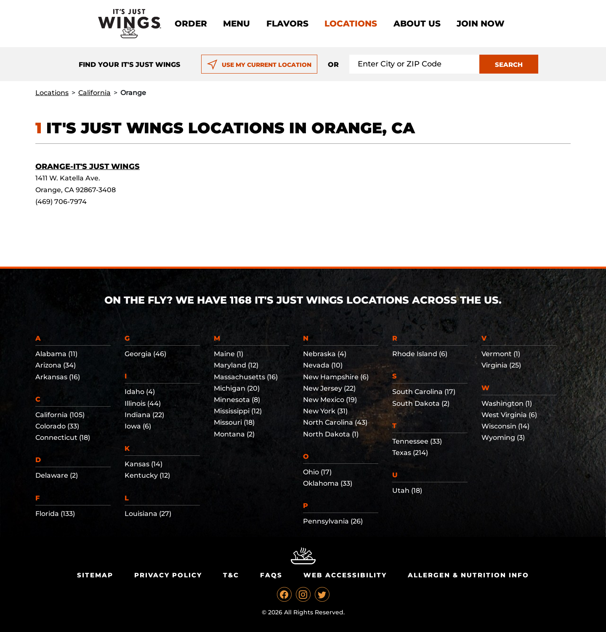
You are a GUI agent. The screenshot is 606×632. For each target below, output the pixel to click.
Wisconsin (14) (505, 426)
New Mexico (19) (330, 400)
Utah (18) (407, 490)
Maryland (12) (236, 365)
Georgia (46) (145, 354)
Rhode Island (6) (419, 354)
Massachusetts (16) (246, 377)
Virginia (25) (501, 365)
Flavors (287, 24)
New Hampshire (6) (336, 377)
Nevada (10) (323, 365)
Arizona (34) (55, 365)
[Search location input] (414, 64)
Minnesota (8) (237, 400)
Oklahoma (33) (327, 483)
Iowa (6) (138, 426)
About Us (417, 24)
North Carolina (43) (335, 422)
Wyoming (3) (503, 438)
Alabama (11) (56, 354)
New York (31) (325, 411)
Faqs (271, 575)
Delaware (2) (56, 475)
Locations (350, 24)
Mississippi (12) (238, 411)
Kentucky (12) (147, 475)
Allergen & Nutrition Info (468, 575)
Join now (481, 24)
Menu (236, 24)
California (94, 93)
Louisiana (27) (148, 514)
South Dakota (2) (420, 403)
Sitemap (95, 575)
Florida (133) (55, 514)
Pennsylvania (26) (333, 521)
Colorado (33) (57, 426)
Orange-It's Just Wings (87, 166)
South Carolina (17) (423, 392)
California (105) (60, 415)
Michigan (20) (237, 388)
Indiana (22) (144, 415)
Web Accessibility (345, 575)
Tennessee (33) (417, 441)
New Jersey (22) (329, 388)
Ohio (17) (317, 472)
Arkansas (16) (57, 377)
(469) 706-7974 (61, 202)
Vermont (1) (500, 354)
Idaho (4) (140, 392)
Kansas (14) (143, 464)
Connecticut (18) (62, 438)
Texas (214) (410, 453)
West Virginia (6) (509, 415)
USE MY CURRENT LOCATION (259, 64)
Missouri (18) (234, 422)
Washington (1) (506, 403)
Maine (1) (228, 354)
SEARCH (509, 65)
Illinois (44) (143, 403)
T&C (231, 575)
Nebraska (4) (324, 354)
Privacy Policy (168, 575)
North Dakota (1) (331, 434)
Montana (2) (234, 434)
